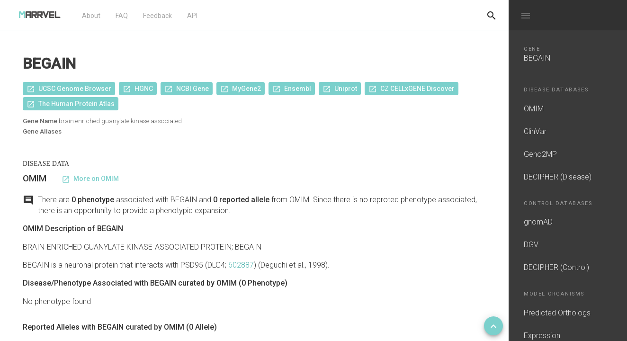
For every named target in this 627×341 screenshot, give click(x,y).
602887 (241, 264)
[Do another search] (491, 15)
